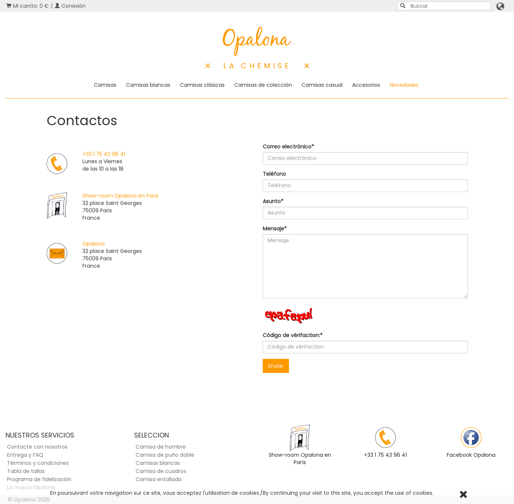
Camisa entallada (158, 479)
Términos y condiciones (38, 463)
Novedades (404, 85)
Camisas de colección (263, 85)
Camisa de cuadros (161, 471)
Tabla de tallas (26, 471)
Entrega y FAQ (25, 455)
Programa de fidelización (39, 479)
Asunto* (273, 201)
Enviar (275, 366)
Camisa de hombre (161, 446)
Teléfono (274, 174)
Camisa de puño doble (165, 455)
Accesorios (366, 85)
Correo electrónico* (288, 146)
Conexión (70, 6)
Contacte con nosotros (37, 446)
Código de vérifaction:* (293, 335)
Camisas (105, 85)
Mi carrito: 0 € (27, 6)
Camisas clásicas (202, 85)
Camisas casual (322, 85)
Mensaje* (275, 228)
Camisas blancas (148, 85)
